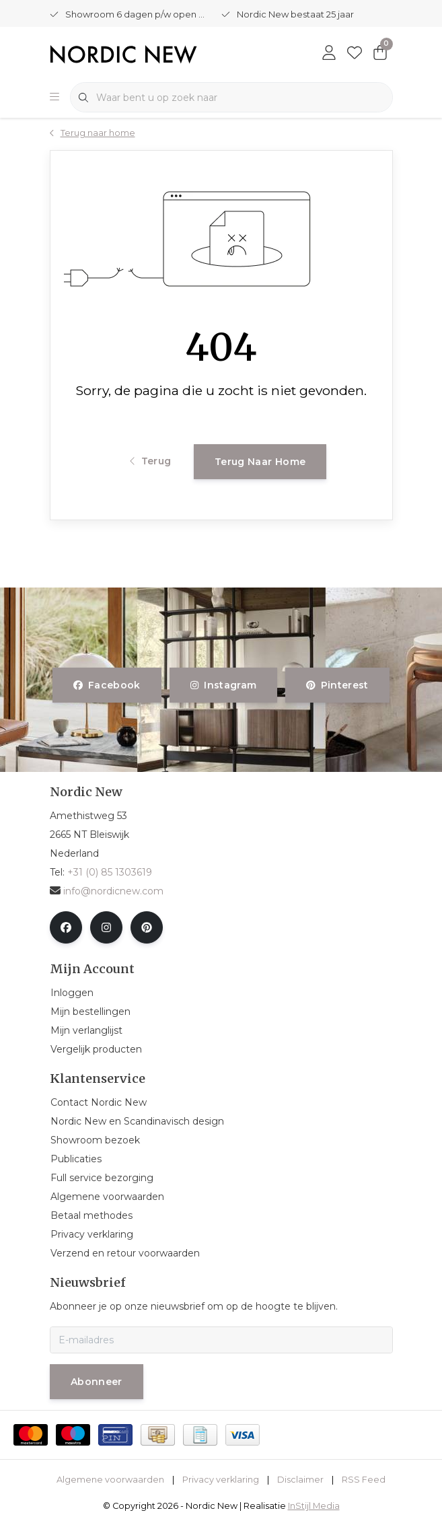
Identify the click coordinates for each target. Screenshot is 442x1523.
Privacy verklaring (220, 1480)
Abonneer (96, 1382)
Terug (151, 461)
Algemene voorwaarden (110, 1480)
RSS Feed (363, 1480)
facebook (107, 685)
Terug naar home (260, 462)
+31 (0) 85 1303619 (109, 872)
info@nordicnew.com (106, 891)
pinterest (337, 685)
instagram (223, 685)
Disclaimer (300, 1480)
